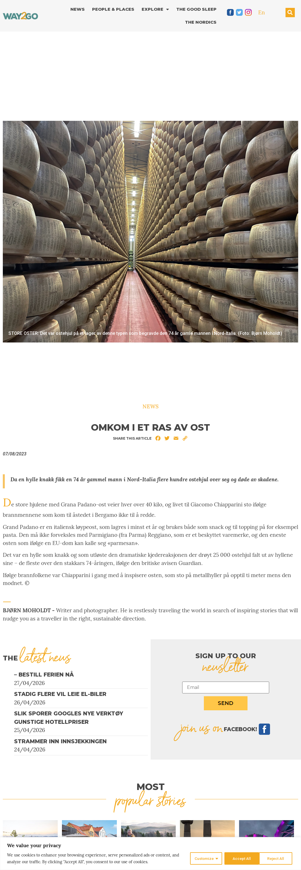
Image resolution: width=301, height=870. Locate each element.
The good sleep (196, 9)
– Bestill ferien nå (44, 674)
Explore (155, 9)
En (261, 12)
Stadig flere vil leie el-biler (60, 694)
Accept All (276, 858)
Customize (203, 858)
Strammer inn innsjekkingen (60, 741)
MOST (151, 786)
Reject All (240, 858)
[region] (150, 853)
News (77, 9)
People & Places (113, 9)
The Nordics (201, 22)
